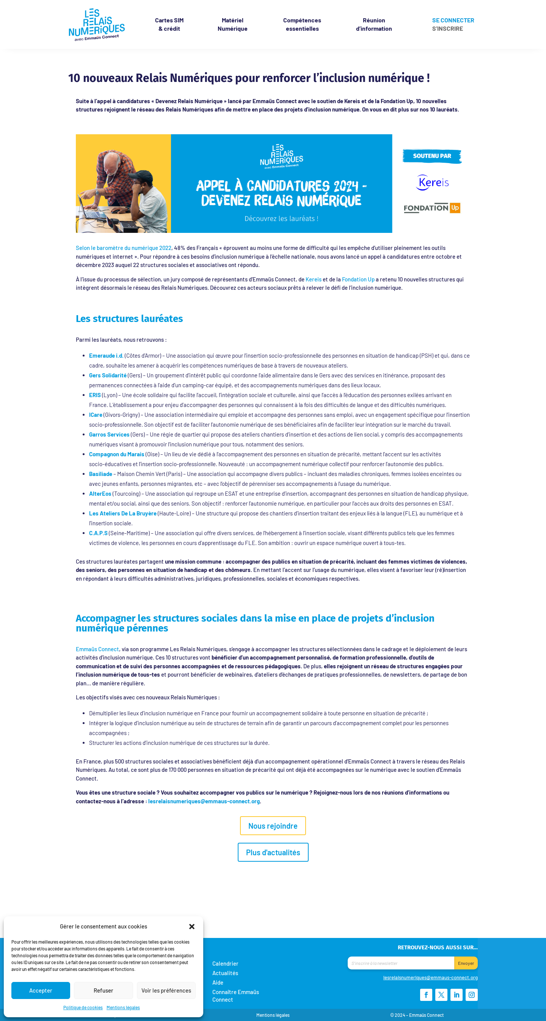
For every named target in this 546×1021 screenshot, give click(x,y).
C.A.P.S (98, 532)
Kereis (314, 279)
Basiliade (100, 473)
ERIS (95, 394)
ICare (95, 414)
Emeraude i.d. (106, 355)
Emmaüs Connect (97, 649)
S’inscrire (447, 28)
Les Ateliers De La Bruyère (123, 513)
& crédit (169, 24)
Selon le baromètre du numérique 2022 (123, 247)
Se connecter (453, 20)
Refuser (103, 990)
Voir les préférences (166, 990)
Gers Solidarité (108, 375)
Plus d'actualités (273, 852)
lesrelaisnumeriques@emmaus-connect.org (204, 801)
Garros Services (109, 434)
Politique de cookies (83, 1007)
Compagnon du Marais (116, 454)
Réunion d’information (374, 24)
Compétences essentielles (302, 24)
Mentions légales (123, 1007)
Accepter (40, 990)
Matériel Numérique (233, 24)
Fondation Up (358, 279)
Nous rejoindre (273, 825)
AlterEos (100, 493)
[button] (192, 926)
